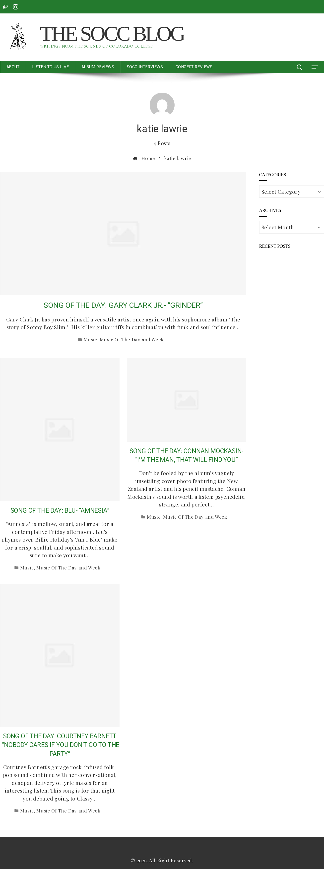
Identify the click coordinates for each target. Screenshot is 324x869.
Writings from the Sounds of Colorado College (96, 46)
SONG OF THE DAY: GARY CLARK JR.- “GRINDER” (123, 305)
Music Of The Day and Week (132, 339)
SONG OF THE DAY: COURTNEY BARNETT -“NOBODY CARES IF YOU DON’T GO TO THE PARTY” (60, 745)
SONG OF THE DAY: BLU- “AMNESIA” (59, 510)
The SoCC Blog (112, 33)
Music (90, 339)
